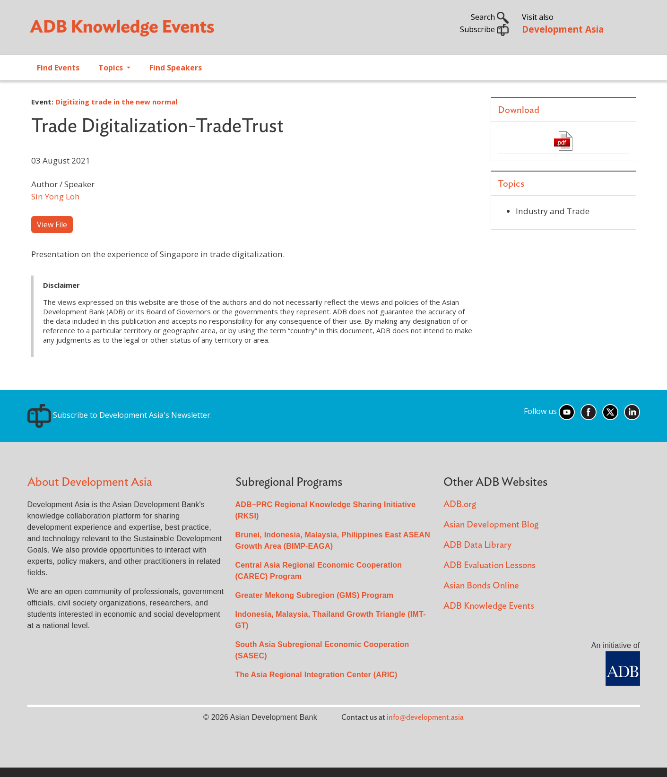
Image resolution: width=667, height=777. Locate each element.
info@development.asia (425, 717)
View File (52, 224)
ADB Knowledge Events (488, 606)
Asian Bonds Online (481, 585)
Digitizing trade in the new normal (116, 101)
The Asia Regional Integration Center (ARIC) (316, 675)
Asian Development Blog (490, 524)
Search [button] (490, 17)
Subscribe (484, 29)
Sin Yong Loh (55, 196)
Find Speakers (175, 67)
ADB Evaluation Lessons (489, 565)
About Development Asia (89, 482)
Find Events (58, 67)
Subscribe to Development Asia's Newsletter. (119, 415)
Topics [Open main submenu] (111, 67)
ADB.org (459, 504)
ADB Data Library (477, 545)
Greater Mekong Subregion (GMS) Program (314, 595)
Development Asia (563, 29)
